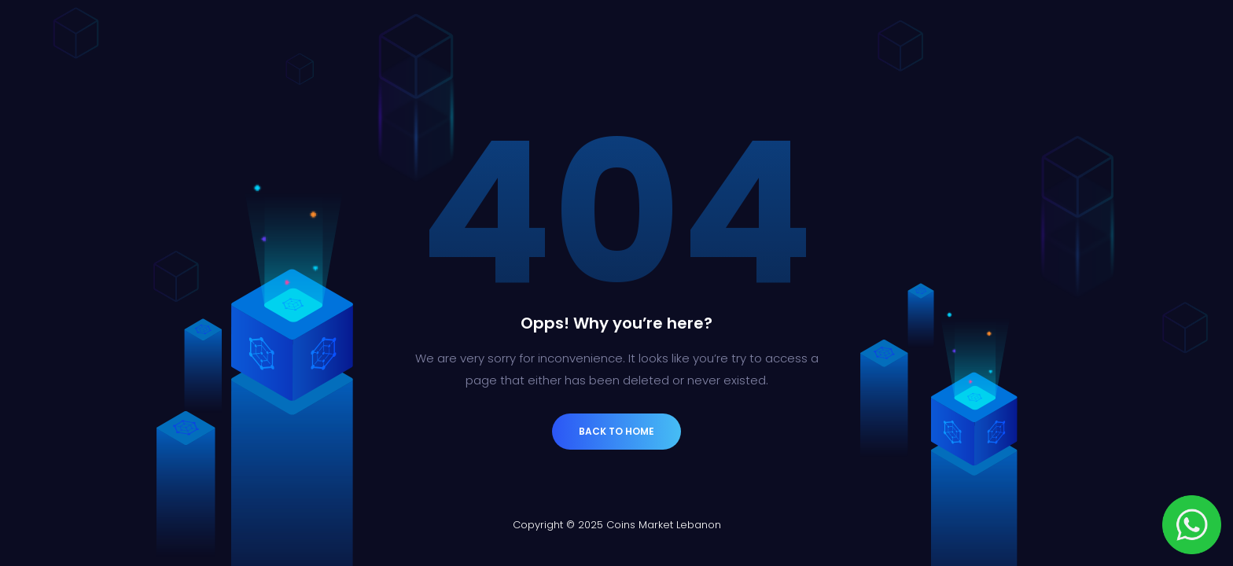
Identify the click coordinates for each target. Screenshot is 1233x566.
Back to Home (616, 431)
